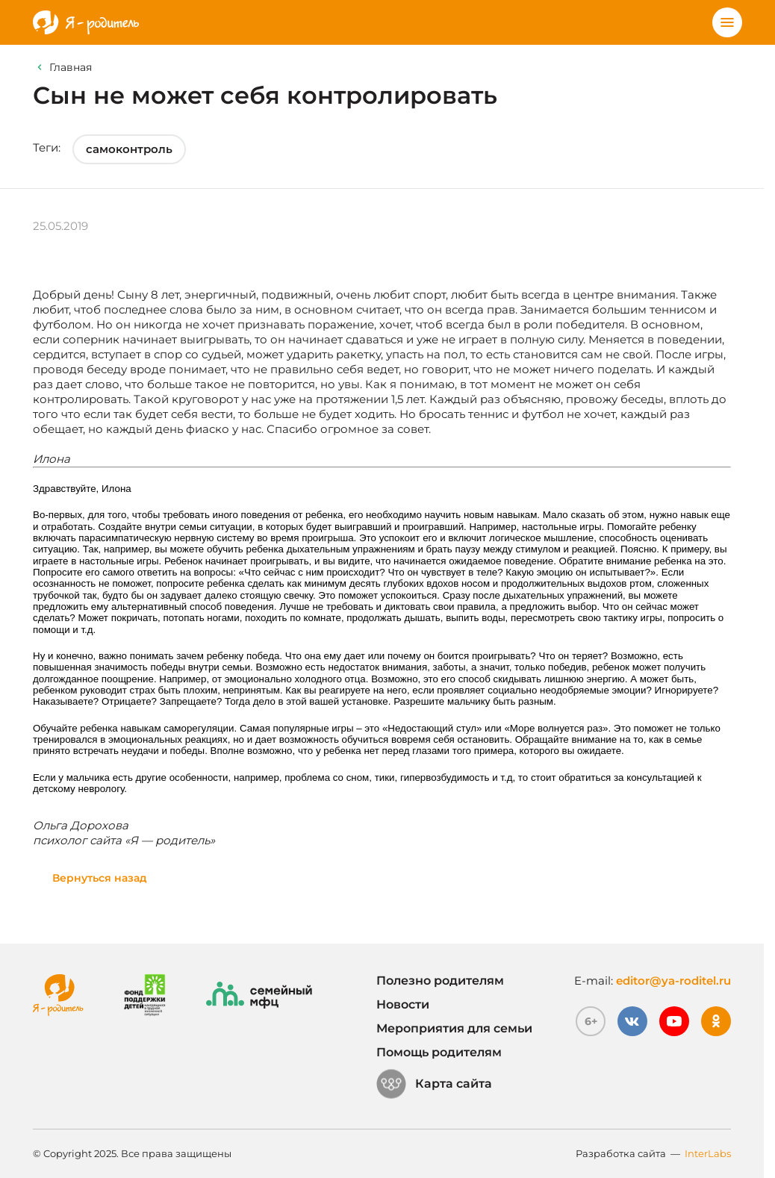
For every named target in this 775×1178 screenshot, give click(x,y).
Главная (70, 67)
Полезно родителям (440, 980)
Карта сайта (434, 1084)
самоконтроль (129, 149)
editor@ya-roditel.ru (673, 980)
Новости (402, 1004)
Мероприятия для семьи (454, 1028)
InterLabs (708, 1153)
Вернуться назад (99, 878)
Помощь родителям (439, 1052)
